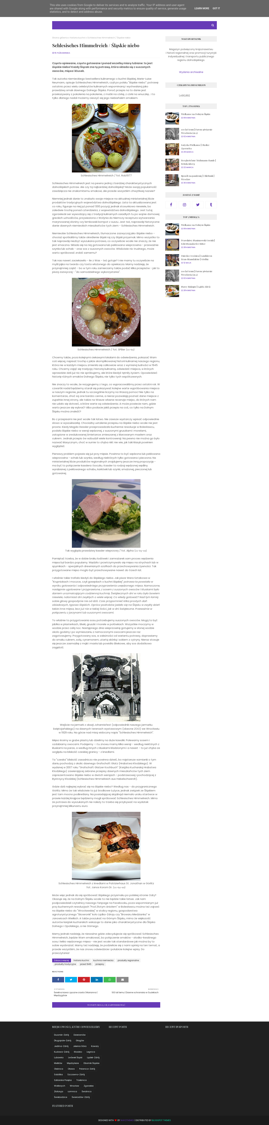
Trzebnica (81, 1080)
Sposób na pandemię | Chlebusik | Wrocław (197, 177)
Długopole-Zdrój (62, 1040)
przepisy (100, 964)
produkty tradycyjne (65, 964)
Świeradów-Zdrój (81, 1097)
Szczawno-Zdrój (76, 1074)
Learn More (201, 8)
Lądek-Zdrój (93, 1057)
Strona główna (60, 37)
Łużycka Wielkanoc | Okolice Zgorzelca (195, 146)
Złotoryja (58, 1091)
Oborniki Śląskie (91, 1063)
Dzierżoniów (80, 1034)
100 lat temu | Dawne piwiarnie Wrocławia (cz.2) (196, 131)
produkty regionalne (128, 960)
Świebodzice (60, 1097)
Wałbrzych (59, 1085)
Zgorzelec (89, 1085)
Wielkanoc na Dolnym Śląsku (195, 114)
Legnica (91, 1051)
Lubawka (58, 1057)
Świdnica (86, 1091)
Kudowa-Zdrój (61, 1051)
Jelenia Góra (79, 1046)
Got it (216, 8)
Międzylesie (73, 1063)
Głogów (80, 1040)
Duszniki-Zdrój (61, 1034)
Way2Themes (127, 1120)
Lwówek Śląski (75, 1057)
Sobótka (58, 1074)
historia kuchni (77, 37)
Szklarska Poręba (63, 1080)
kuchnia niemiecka (103, 960)
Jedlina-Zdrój (61, 1046)
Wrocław (74, 1085)
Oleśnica (58, 1068)
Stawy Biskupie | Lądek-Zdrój (195, 286)
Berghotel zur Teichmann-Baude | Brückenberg (198, 162)
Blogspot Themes (161, 1120)
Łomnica (72, 1091)
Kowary (95, 1046)
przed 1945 (85, 964)
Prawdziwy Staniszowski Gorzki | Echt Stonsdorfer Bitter (198, 242)
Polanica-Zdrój (87, 1068)
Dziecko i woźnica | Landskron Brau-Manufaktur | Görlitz (196, 257)
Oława (71, 1068)
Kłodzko (78, 1051)
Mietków (58, 1063)
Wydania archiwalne (191, 72)
